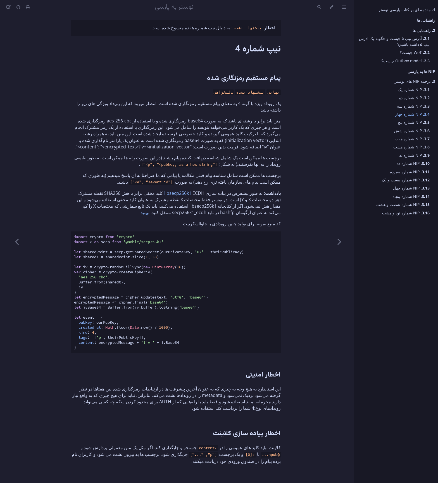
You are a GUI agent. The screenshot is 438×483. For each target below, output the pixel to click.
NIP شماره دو (414, 97)
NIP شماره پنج (414, 122)
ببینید (145, 212)
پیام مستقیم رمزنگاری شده (244, 78)
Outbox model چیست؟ (405, 60)
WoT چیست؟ (415, 52)
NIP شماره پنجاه (411, 196)
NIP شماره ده (413, 163)
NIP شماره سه (413, 106)
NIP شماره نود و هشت (406, 213)
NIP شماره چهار (412, 114)
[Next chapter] (16, 241)
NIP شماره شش (412, 130)
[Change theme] (331, 7)
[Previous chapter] (339, 241)
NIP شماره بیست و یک (406, 180)
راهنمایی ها (424, 30)
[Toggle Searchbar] (319, 7)
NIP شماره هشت (411, 147)
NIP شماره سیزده (410, 171)
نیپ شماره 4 (258, 49)
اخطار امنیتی (263, 375)
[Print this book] (27, 7)
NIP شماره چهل (411, 188)
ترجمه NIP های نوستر (415, 81)
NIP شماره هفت (412, 138)
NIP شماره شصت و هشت (403, 204)
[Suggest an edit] (8, 7)
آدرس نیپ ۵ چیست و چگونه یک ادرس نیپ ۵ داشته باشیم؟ (394, 41)
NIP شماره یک (414, 89)
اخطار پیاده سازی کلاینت (247, 433)
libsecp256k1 (177, 193)
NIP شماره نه (414, 155)
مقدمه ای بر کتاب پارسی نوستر (407, 9)
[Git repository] (18, 7)
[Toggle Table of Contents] (344, 7)
